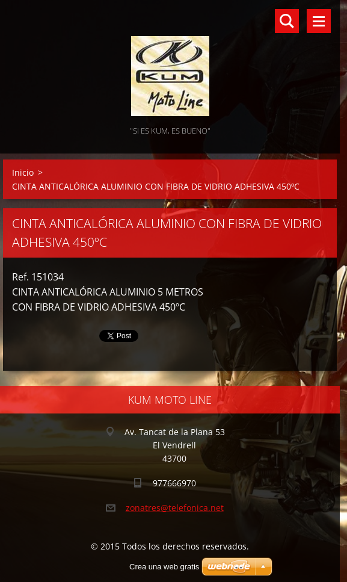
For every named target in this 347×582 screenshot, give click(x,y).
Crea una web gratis (164, 566)
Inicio (23, 172)
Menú (319, 21)
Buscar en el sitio (287, 21)
